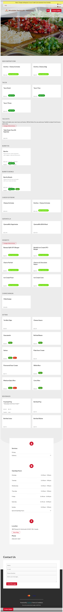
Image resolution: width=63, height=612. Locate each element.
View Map (16, 532)
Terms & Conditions (37, 602)
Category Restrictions (9, 126)
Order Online (56, 10)
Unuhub (29, 602)
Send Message (11, 584)
